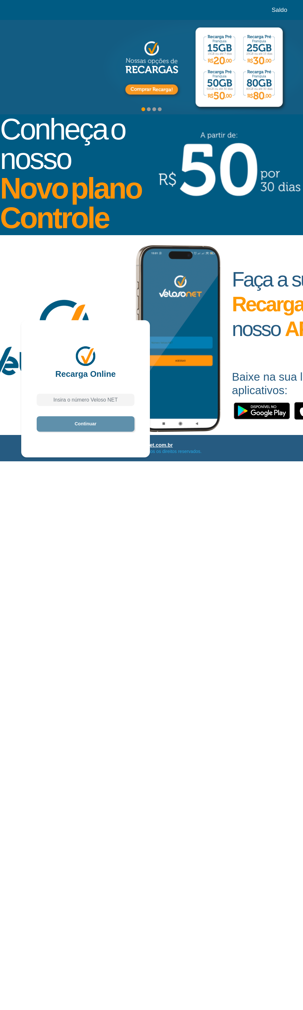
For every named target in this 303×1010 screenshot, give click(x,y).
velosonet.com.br (151, 445)
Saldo (279, 9)
